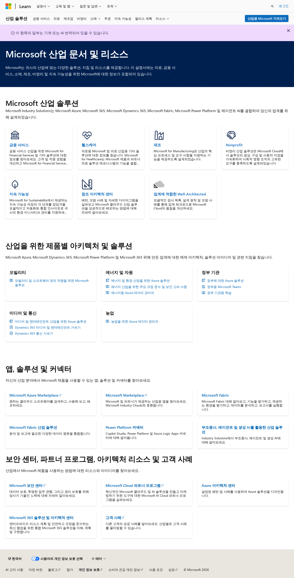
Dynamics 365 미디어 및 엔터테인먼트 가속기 (48, 327)
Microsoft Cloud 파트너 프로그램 (133, 485)
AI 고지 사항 (14, 569)
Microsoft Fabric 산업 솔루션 (33, 427)
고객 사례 (113, 517)
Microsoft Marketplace (125, 395)
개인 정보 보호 (89, 569)
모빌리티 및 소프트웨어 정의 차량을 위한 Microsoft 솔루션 (52, 283)
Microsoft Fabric (215, 395)
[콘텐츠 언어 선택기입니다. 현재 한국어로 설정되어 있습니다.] (15, 558)
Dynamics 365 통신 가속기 (34, 333)
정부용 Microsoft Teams (224, 287)
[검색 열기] (272, 6)
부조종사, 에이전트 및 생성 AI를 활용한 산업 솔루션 (242, 429)
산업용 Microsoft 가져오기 (267, 18)
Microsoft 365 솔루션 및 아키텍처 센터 (41, 517)
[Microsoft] (8, 6)
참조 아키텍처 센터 (97, 194)
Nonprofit (234, 145)
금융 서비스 (19, 145)
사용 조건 (156, 569)
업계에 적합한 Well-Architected (180, 194)
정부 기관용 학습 (219, 293)
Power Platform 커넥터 (124, 427)
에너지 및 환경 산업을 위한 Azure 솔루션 (140, 281)
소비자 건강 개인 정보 (124, 569)
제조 (157, 145)
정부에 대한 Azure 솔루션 (225, 281)
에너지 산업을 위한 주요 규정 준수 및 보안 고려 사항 (149, 287)
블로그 (53, 569)
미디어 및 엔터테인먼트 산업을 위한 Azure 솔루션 (50, 321)
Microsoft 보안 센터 (25, 485)
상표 (171, 569)
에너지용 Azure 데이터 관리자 (132, 293)
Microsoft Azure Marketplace (33, 395)
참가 (70, 569)
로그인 (283, 6)
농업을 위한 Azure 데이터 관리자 (134, 321)
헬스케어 (89, 145)
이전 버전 (35, 569)
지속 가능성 (19, 194)
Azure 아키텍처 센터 (218, 485)
